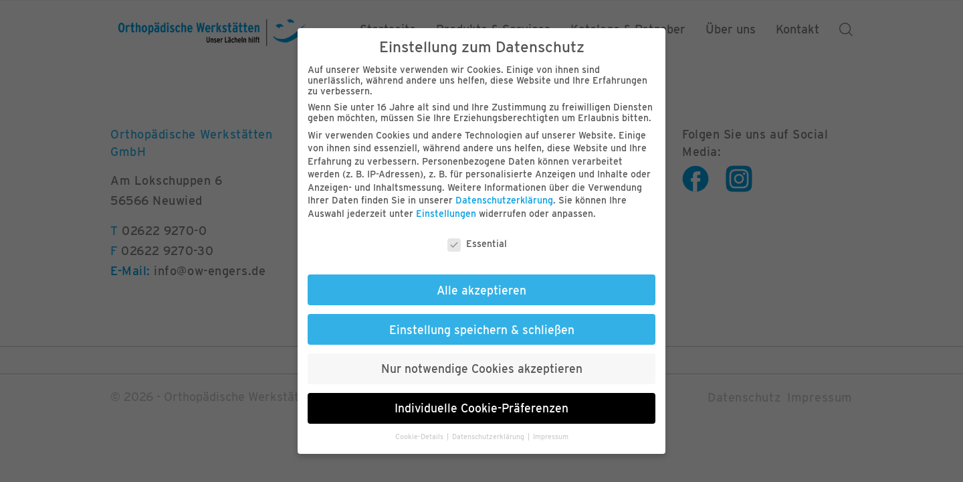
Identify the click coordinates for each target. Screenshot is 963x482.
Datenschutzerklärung (504, 200)
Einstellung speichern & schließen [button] (481, 330)
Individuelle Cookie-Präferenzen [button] (481, 408)
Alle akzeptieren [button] (481, 290)
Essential (477, 243)
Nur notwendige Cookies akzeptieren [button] (481, 369)
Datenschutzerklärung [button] (489, 436)
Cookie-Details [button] (420, 436)
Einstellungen (446, 213)
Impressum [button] (550, 436)
